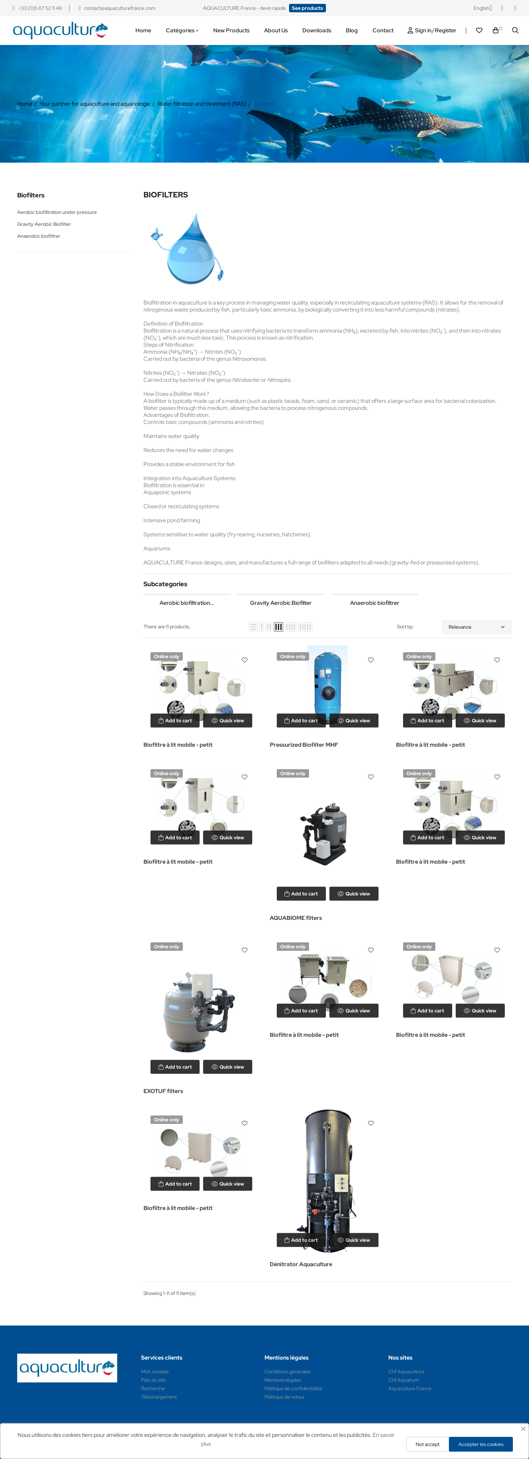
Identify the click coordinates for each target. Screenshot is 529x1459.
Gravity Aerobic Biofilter (44, 224)
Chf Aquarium (403, 1380)
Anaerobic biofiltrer (38, 236)
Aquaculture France (409, 1388)
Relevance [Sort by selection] (477, 627)
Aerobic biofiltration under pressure (57, 212)
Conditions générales (287, 1371)
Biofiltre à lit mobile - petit (178, 744)
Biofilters (31, 195)
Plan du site (153, 1380)
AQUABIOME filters (296, 918)
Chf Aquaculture (406, 1371)
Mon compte (155, 1371)
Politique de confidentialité (293, 1388)
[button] (307, 8)
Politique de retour (284, 1397)
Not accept (428, 1444)
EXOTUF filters (163, 1091)
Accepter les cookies (480, 1444)
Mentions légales (282, 1380)
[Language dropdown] (483, 8)
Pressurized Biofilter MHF (304, 744)
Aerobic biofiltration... (187, 603)
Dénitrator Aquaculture (301, 1264)
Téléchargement (159, 1397)
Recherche (153, 1388)
